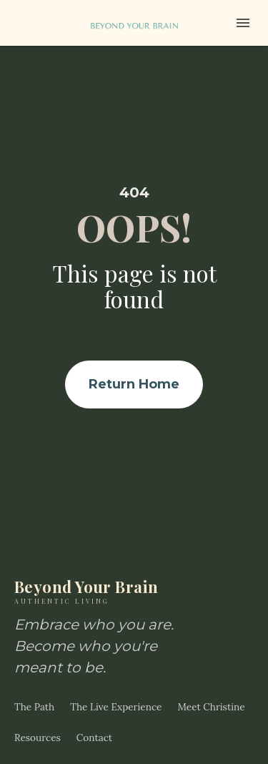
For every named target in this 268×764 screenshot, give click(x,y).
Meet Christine (210, 690)
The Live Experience (116, 690)
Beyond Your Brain (100, 574)
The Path (34, 690)
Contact (94, 721)
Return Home (134, 375)
